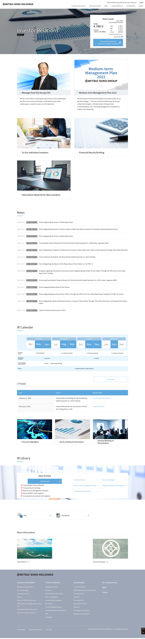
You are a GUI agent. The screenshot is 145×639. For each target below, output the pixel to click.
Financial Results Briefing (101, 398)
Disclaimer (117, 36)
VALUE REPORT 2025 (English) (33, 494)
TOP (143, 630)
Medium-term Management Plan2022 (35, 491)
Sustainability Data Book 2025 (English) (36, 497)
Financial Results (98, 407)
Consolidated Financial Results (33, 486)
